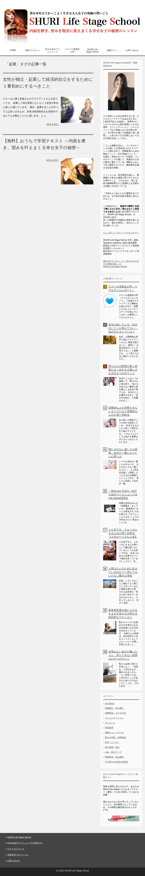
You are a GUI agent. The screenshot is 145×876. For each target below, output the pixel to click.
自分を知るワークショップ (52, 50)
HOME (13, 50)
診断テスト (112, 50)
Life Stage (109, 703)
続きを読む (53, 124)
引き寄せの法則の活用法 (116, 762)
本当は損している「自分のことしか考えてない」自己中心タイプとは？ (122, 328)
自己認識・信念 (112, 747)
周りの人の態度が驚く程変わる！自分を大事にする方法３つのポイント (122, 370)
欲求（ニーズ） (112, 742)
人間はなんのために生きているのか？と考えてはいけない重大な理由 (122, 572)
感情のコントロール (114, 732)
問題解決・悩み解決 (114, 757)
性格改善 (109, 728)
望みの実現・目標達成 (115, 737)
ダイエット (110, 723)
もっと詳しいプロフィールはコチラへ (121, 233)
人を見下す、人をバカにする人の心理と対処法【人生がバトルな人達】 (122, 533)
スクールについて (15, 849)
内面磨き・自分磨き (114, 708)
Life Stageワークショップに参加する (24, 843)
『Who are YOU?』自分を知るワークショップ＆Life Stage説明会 (122, 494)
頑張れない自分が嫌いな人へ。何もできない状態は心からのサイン (122, 655)
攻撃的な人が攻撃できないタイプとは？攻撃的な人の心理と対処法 (122, 411)
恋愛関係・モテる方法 (115, 713)
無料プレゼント (32, 50)
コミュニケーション (114, 718)
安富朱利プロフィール (17, 855)
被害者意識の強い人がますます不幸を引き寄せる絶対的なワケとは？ (122, 614)
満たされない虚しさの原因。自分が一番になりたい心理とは (122, 453)
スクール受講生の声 (72, 50)
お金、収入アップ (113, 752)
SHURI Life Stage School (92, 50)
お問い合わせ (132, 50)
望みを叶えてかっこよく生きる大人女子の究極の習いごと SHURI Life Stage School (121, 264)
